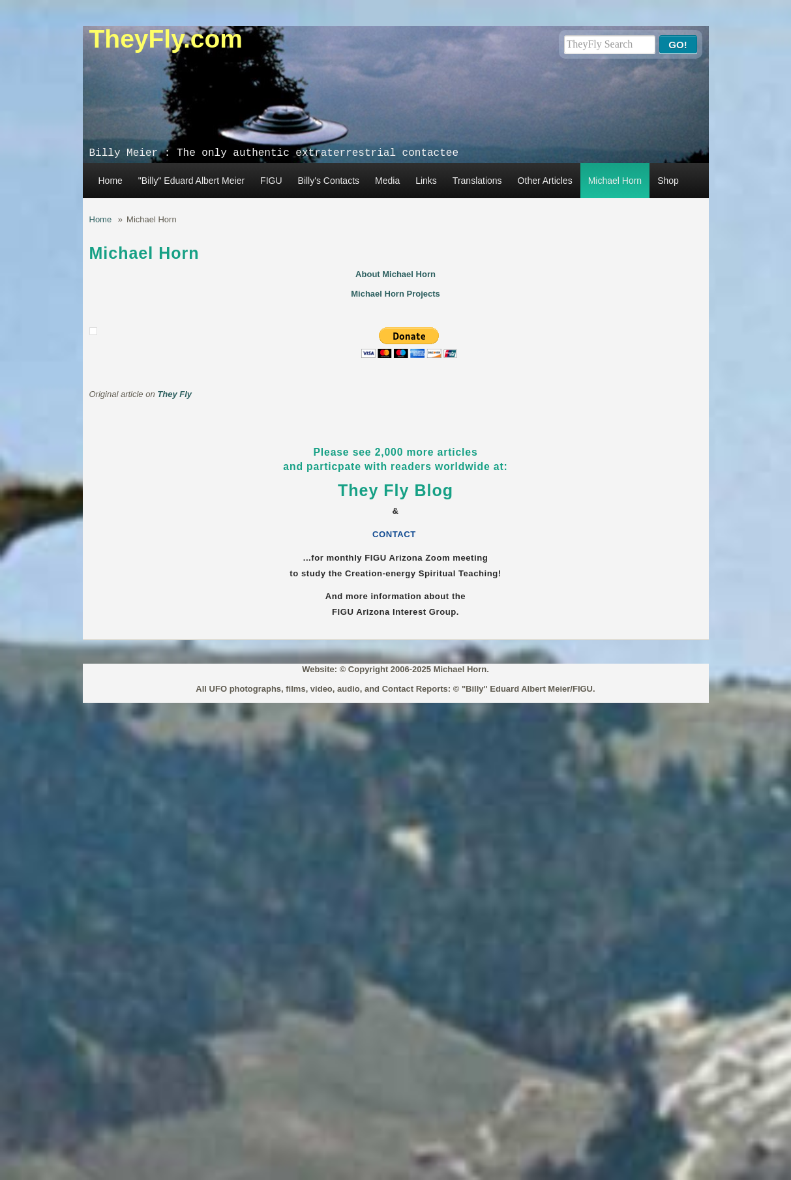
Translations (477, 180)
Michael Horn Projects (395, 294)
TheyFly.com (166, 39)
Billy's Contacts (328, 180)
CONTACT (395, 534)
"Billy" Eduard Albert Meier (191, 180)
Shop (668, 180)
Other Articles (545, 180)
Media (387, 180)
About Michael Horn (395, 274)
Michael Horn (615, 180)
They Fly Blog (395, 490)
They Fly (174, 394)
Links (426, 180)
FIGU (271, 180)
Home (110, 180)
